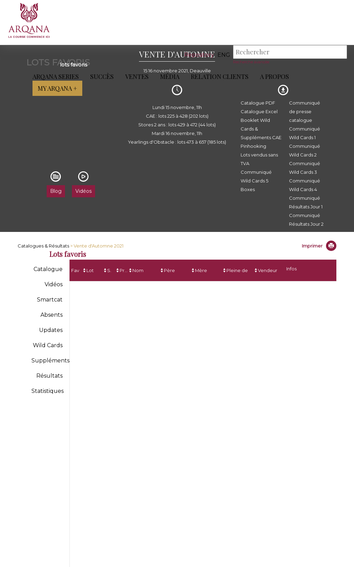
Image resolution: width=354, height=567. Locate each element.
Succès (100, 76)
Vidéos (54, 284)
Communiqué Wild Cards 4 (304, 185)
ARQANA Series (54, 76)
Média (168, 76)
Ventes (135, 76)
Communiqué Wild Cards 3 (304, 168)
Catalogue (48, 269)
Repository (199, 55)
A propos (273, 76)
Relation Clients (218, 76)
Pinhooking (253, 146)
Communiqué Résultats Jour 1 (306, 202)
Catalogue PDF (258, 103)
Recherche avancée (251, 62)
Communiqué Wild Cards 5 (256, 176)
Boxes (248, 189)
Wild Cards (48, 345)
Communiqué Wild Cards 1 (304, 133)
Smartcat (50, 299)
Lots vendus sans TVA (259, 159)
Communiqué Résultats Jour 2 (306, 220)
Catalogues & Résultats (43, 246)
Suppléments (50, 360)
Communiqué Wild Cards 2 (304, 150)
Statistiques (47, 391)
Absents (51, 315)
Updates (51, 330)
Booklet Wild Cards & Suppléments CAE (261, 128)
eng (223, 55)
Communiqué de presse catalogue (304, 111)
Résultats (49, 375)
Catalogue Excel (259, 111)
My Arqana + (56, 88)
